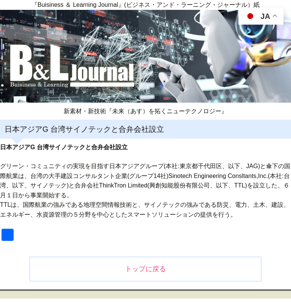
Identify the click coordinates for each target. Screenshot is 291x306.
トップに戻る (145, 269)
